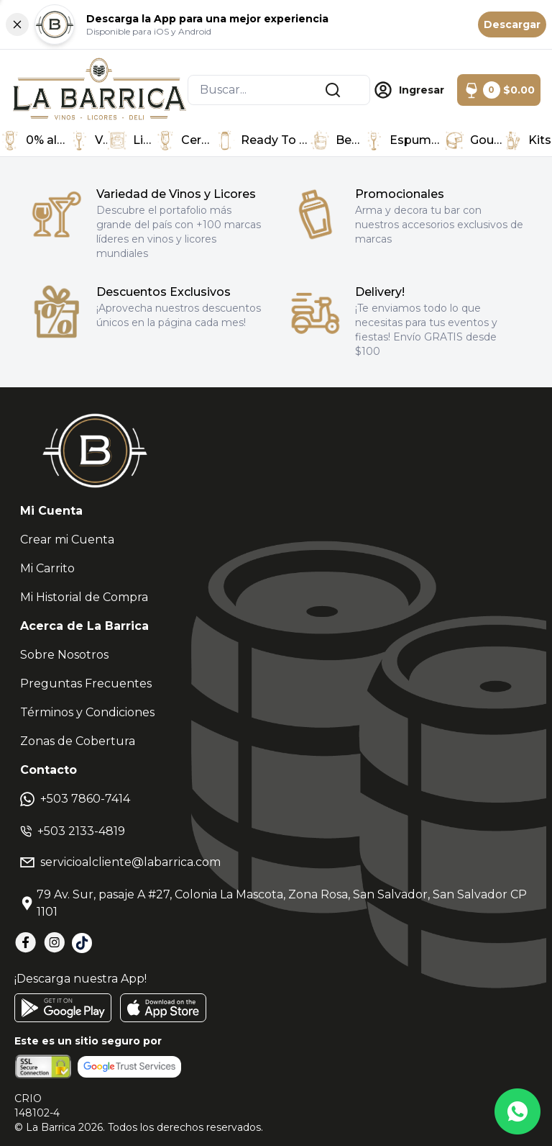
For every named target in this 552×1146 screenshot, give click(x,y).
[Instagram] (54, 942)
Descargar (512, 24)
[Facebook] (25, 942)
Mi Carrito (47, 568)
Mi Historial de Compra (84, 597)
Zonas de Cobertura (77, 741)
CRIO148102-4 (37, 1105)
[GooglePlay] (62, 1007)
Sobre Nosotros (64, 655)
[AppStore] (163, 1007)
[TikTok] (82, 943)
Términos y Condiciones (87, 712)
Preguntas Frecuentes (86, 683)
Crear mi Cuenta (67, 539)
